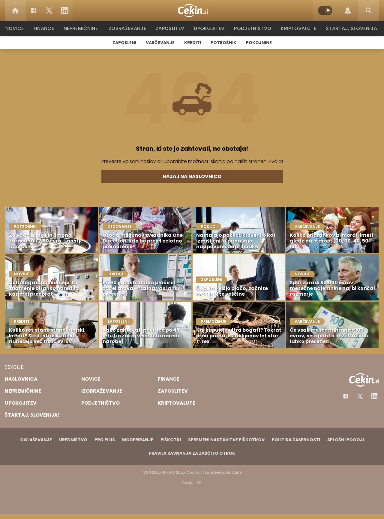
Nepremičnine (84, 28)
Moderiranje (137, 440)
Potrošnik (223, 43)
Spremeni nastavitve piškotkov (226, 440)
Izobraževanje (129, 28)
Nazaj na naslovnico (192, 176)
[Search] (368, 10)
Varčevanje (160, 43)
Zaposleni (124, 43)
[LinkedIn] (65, 10)
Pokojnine (259, 43)
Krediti (192, 43)
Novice (18, 28)
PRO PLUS (104, 440)
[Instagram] (374, 396)
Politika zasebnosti (296, 440)
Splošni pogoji (345, 440)
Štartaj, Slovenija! (350, 28)
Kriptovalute (297, 28)
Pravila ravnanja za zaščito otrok (192, 453)
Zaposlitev (172, 28)
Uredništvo (73, 440)
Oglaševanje (36, 440)
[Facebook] (33, 10)
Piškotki (170, 440)
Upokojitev (210, 28)
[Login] (347, 10)
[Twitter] (49, 10)
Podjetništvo (253, 28)
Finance (46, 28)
